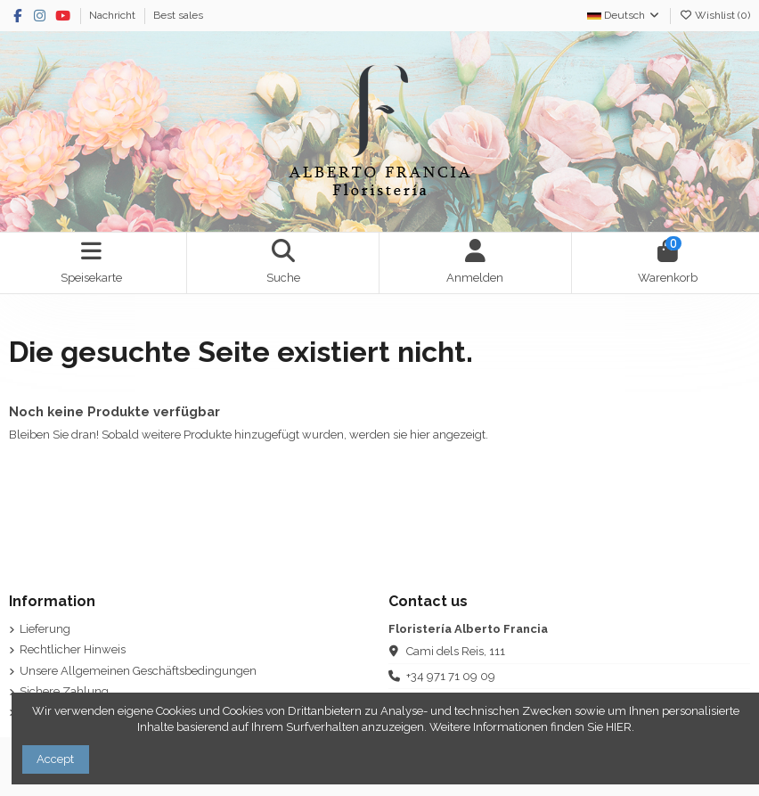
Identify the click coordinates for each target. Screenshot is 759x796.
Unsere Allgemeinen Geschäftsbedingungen (138, 670)
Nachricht (113, 15)
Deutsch (624, 15)
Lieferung (45, 629)
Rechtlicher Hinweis (73, 649)
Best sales (178, 15)
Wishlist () (714, 15)
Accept (55, 759)
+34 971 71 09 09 (450, 676)
